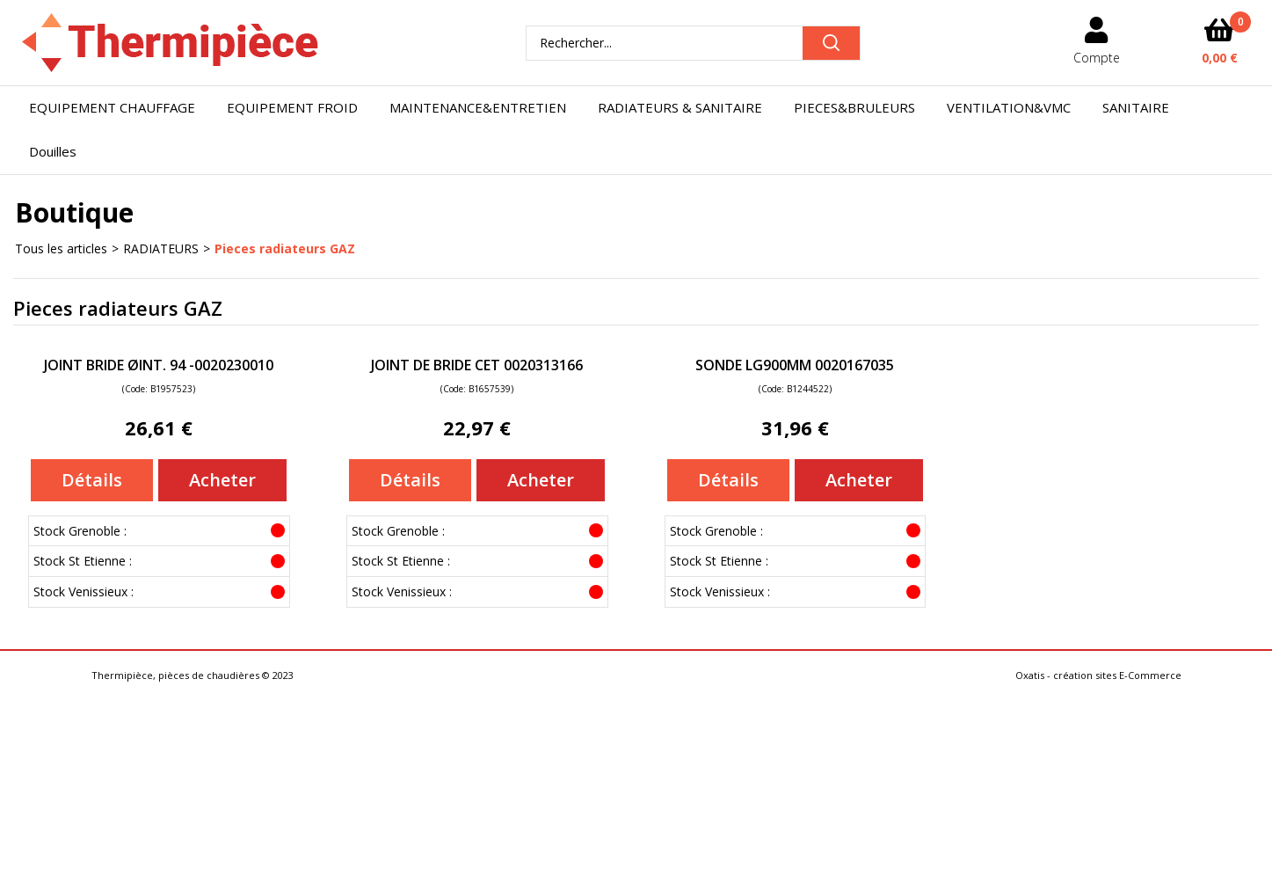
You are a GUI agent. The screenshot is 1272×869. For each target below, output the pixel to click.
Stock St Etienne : (82, 560)
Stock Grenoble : (80, 530)
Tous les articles (61, 248)
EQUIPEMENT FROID (292, 107)
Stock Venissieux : (83, 591)
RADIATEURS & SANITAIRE (680, 107)
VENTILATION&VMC (1009, 107)
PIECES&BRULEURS (854, 107)
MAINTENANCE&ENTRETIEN (477, 107)
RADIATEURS (161, 248)
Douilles (52, 151)
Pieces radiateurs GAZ (284, 248)
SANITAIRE (1135, 107)
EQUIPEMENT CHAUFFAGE (112, 107)
